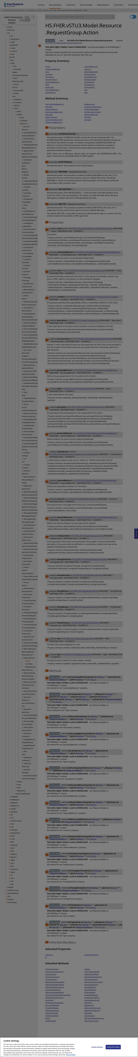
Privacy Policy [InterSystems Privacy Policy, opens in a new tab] (70, 1055)
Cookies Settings (97, 1047)
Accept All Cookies (113, 1047)
